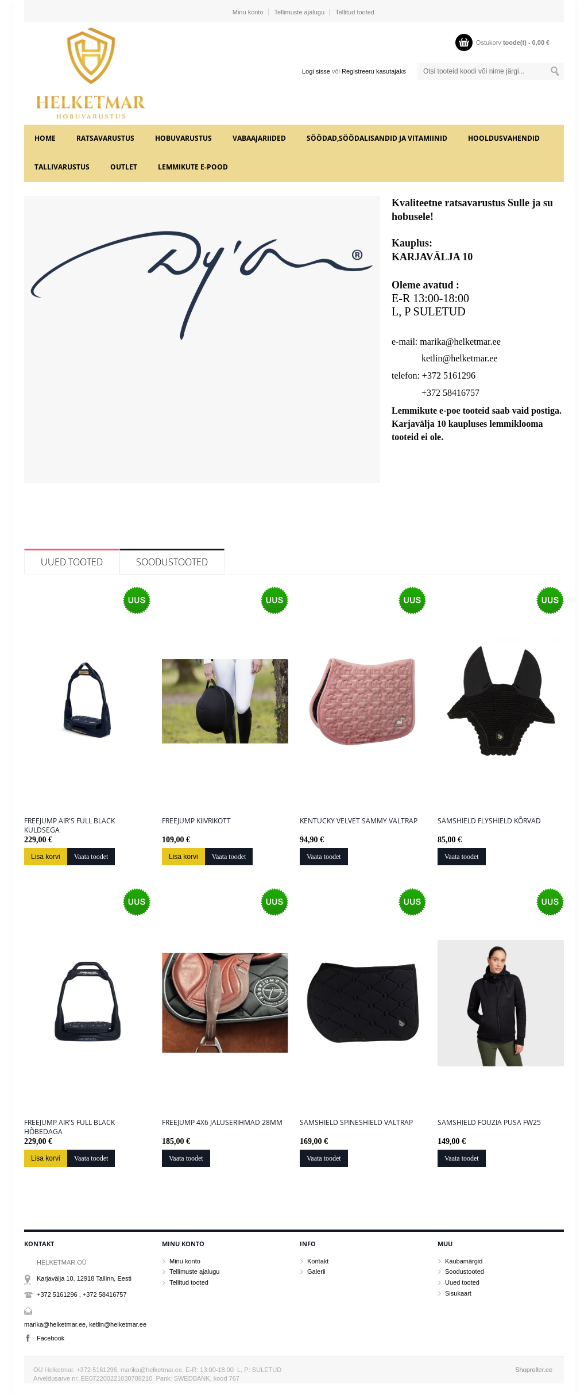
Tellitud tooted (354, 12)
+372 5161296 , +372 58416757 (82, 1294)
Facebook (50, 1338)
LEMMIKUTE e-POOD (193, 167)
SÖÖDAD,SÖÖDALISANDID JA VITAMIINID (377, 138)
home (45, 138)
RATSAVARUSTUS (105, 138)
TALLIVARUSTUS (62, 167)
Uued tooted (72, 562)
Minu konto (248, 12)
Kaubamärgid (463, 1261)
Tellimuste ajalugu (299, 12)
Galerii (316, 1271)
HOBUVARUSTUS (183, 138)
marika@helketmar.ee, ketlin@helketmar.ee (85, 1324)
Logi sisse (316, 71)
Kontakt (317, 1261)
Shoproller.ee (533, 1369)
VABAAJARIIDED (259, 138)
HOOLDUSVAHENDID (504, 138)
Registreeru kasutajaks (374, 71)
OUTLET (123, 167)
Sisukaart (458, 1293)
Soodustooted (172, 562)
